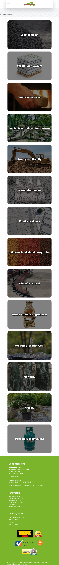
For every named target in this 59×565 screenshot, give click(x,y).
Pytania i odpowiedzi (16, 502)
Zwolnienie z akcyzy (16, 498)
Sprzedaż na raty (15, 500)
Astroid (44, 562)
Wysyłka (12, 504)
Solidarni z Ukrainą (15, 506)
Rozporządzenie (14, 496)
